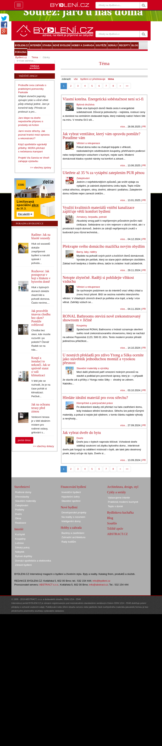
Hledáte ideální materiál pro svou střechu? (95, 397)
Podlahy (19, 509)
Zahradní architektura (73, 537)
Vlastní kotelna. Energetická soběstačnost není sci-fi (103, 99)
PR (144, 126)
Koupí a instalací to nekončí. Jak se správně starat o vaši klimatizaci (40, 366)
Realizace (20, 522)
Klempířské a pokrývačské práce (95, 403)
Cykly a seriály (116, 492)
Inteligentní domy (71, 521)
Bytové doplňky (23, 556)
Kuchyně (20, 534)
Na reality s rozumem (73, 517)
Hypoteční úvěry (70, 496)
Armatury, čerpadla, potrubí (92, 216)
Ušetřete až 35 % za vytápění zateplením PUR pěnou (103, 173)
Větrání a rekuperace (88, 143)
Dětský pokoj (22, 547)
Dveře (80, 438)
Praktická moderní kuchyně (123, 501)
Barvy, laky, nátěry (87, 251)
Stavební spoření (70, 500)
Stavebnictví (22, 486)
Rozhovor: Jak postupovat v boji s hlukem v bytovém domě (40, 276)
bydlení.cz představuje (92, 79)
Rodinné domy (23, 492)
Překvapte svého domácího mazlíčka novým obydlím (104, 246)
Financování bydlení (73, 486)
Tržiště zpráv (115, 528)
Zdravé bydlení (23, 564)
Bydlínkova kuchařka (120, 512)
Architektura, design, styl (122, 486)
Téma (104, 63)
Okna (18, 518)
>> (127, 86)
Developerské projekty (73, 512)
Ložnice (19, 543)
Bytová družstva (86, 104)
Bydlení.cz (21, 57)
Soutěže (112, 523)
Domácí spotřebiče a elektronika (33, 560)
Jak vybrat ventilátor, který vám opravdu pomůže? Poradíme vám (101, 136)
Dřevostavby (22, 496)
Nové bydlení (69, 507)
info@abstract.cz (98, 584)
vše (76, 79)
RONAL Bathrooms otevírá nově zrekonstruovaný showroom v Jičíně (102, 318)
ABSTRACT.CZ (117, 534)
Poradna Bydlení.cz (29, 223)
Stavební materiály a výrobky (93, 368)
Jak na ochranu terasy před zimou (40, 408)
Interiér (18, 529)
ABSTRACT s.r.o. (49, 584)
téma (111, 79)
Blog (110, 518)
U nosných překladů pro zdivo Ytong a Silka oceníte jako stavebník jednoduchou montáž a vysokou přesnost (103, 359)
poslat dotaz (24, 440)
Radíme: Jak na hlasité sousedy (40, 236)
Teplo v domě (115, 506)
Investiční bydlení (71, 492)
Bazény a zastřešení (72, 533)
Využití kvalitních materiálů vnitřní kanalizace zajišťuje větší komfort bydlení (98, 209)
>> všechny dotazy (43, 446)
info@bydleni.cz (101, 580)
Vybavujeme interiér (119, 497)
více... (123, 126)
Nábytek (19, 551)
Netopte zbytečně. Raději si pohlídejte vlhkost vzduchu (98, 279)
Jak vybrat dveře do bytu (82, 432)
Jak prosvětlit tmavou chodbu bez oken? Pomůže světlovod (40, 317)
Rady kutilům (68, 541)
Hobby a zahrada (71, 527)
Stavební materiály (25, 500)
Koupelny (82, 325)
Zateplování (83, 178)
